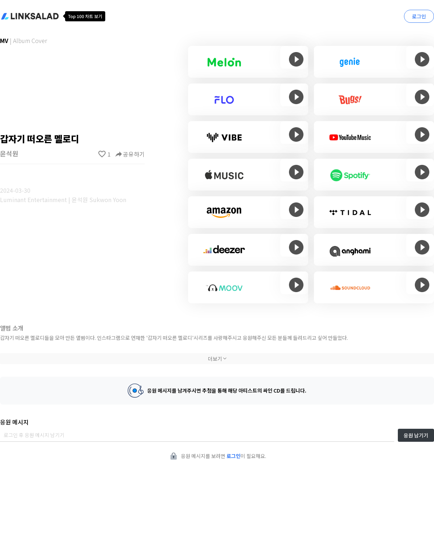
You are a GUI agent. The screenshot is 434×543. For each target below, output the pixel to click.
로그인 (419, 16)
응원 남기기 (416, 435)
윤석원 (9, 153)
